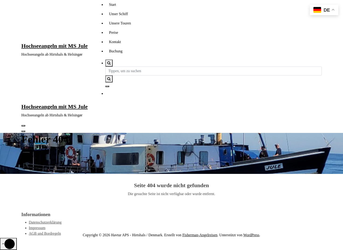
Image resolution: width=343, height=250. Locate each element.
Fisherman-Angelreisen (199, 235)
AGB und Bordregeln (45, 240)
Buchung (116, 51)
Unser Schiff (118, 14)
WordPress (251, 235)
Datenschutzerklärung (45, 228)
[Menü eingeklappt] (23, 125)
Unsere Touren (120, 23)
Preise (113, 32)
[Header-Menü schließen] (23, 131)
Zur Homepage (171, 212)
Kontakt (115, 42)
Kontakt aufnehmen (129, 93)
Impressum (37, 234)
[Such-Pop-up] (109, 63)
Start (112, 5)
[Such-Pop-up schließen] (107, 86)
